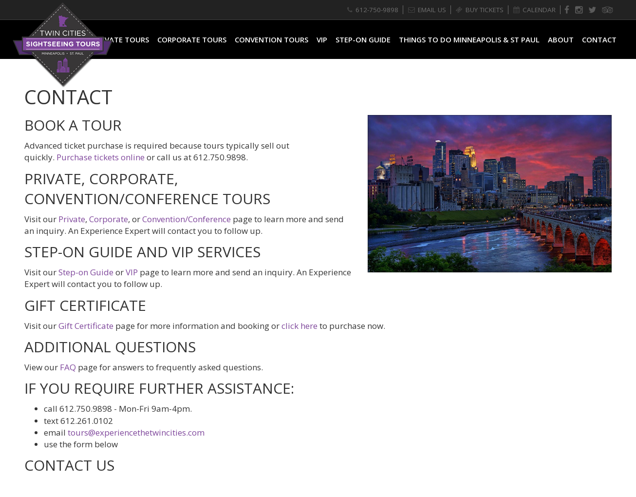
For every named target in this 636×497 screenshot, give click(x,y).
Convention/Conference (186, 219)
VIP (132, 272)
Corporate (108, 219)
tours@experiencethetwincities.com (136, 432)
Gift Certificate (85, 325)
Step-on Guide (85, 272)
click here (299, 325)
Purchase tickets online (100, 157)
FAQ (68, 367)
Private (71, 219)
